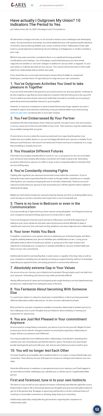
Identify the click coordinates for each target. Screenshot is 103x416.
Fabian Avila (19, 29)
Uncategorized (44, 29)
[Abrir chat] (97, 409)
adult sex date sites (18, 113)
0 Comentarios (58, 29)
